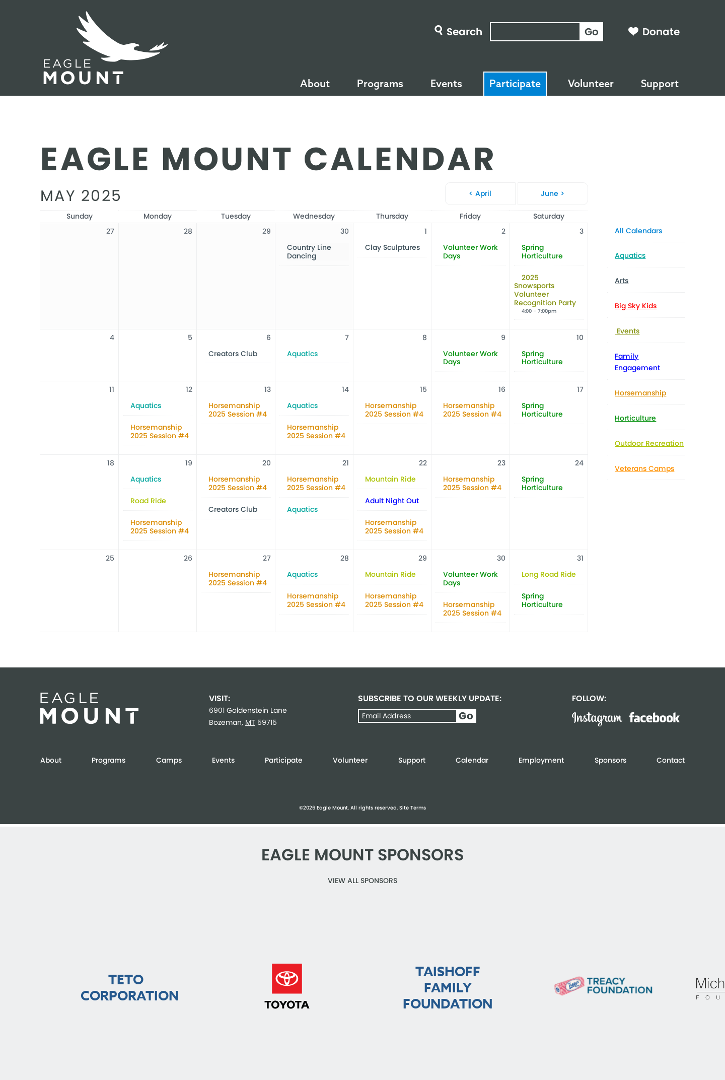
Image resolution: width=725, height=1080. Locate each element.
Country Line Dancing (309, 251)
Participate (515, 83)
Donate (661, 31)
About (315, 83)
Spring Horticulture (542, 251)
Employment (541, 760)
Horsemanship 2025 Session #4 (159, 431)
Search (464, 31)
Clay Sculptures (392, 247)
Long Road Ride (549, 574)
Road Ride (148, 501)
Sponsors (610, 760)
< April (480, 193)
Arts (621, 281)
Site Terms (412, 808)
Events (446, 83)
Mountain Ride (390, 479)
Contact (671, 760)
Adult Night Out (392, 501)
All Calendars (638, 231)
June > (552, 193)
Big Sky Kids (636, 306)
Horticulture (635, 418)
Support (660, 83)
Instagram (597, 719)
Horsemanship (640, 393)
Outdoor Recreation (649, 443)
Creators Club (232, 354)
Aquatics (630, 255)
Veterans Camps (644, 468)
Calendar (472, 760)
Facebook (654, 717)
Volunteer (591, 83)
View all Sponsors (362, 880)
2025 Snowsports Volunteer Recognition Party (545, 290)
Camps (169, 760)
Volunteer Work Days (470, 251)
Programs (380, 83)
